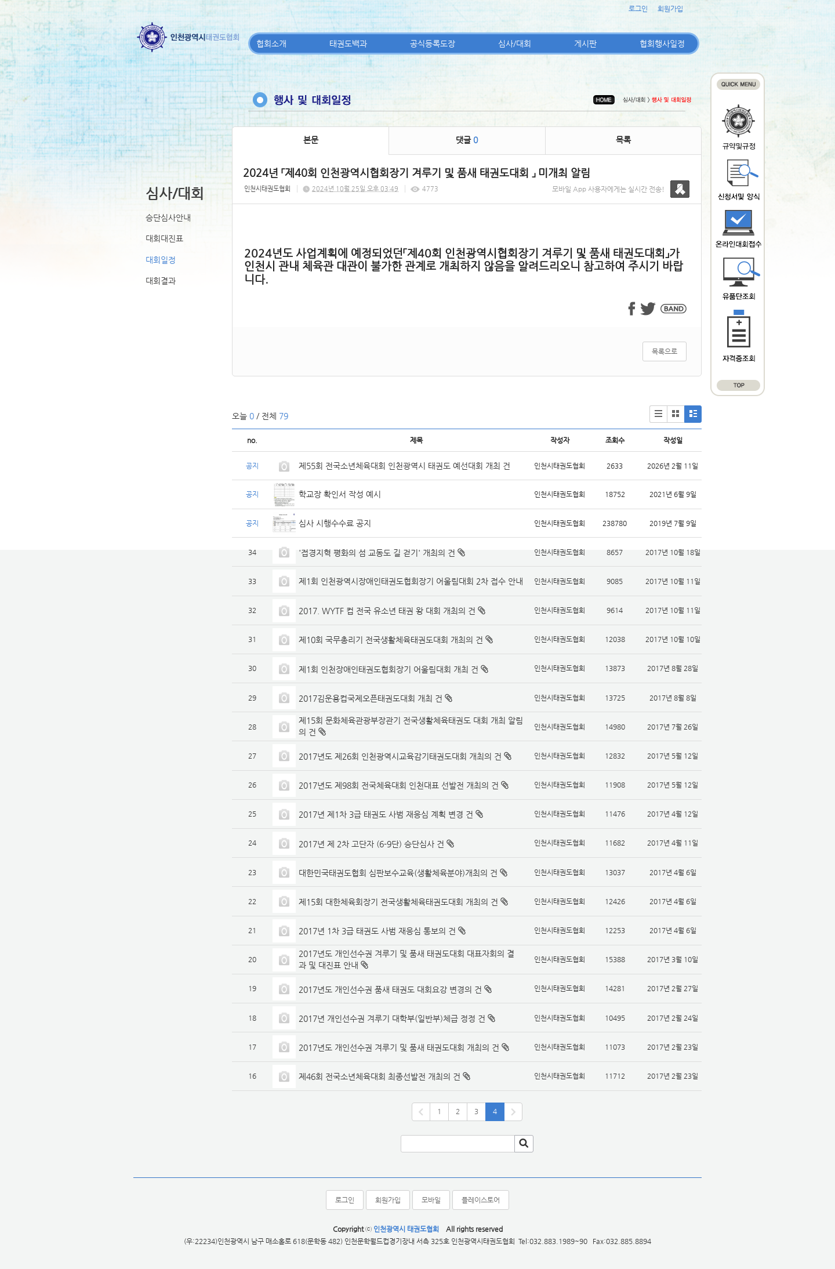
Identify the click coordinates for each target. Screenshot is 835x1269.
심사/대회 (514, 43)
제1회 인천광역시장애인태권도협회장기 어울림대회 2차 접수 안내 (411, 581)
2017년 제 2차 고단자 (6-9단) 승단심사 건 (371, 844)
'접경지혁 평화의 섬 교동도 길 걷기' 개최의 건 (377, 552)
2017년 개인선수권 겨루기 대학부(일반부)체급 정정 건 (392, 1018)
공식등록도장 (432, 43)
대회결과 (161, 280)
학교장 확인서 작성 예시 (340, 494)
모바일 (431, 1200)
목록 (623, 139)
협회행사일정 (662, 43)
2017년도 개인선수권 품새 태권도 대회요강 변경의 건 (390, 989)
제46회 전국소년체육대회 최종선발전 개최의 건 (379, 1076)
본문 (310, 139)
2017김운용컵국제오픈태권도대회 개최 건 (370, 698)
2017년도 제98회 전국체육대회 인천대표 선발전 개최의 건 (399, 785)
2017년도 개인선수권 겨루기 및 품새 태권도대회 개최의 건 (399, 1047)
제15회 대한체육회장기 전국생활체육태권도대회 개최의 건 (398, 902)
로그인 (638, 9)
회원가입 (670, 9)
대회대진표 (164, 238)
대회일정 (161, 259)
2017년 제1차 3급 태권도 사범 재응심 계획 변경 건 (386, 814)
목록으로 (664, 351)
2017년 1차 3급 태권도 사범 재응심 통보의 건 (377, 931)
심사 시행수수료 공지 (335, 523)
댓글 (467, 139)
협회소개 (271, 43)
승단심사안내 (168, 217)
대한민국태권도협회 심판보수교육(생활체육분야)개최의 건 (398, 873)
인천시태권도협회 (267, 189)
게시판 (585, 43)
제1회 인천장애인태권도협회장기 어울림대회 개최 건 (388, 669)
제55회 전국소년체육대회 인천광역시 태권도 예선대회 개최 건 (404, 465)
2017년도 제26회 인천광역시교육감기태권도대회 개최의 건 (400, 756)
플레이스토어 (481, 1200)
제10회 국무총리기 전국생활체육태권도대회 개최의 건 (391, 639)
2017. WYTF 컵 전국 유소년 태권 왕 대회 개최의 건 (387, 610)
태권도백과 (348, 43)
